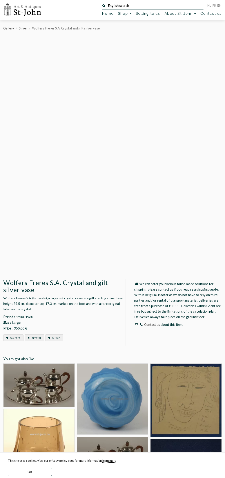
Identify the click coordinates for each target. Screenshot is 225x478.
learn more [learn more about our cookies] (109, 460)
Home (107, 13)
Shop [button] (124, 13)
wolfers (13, 337)
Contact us (211, 13)
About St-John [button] (180, 13)
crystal (34, 337)
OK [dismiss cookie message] (29, 472)
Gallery (8, 28)
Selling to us (148, 13)
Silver (23, 28)
